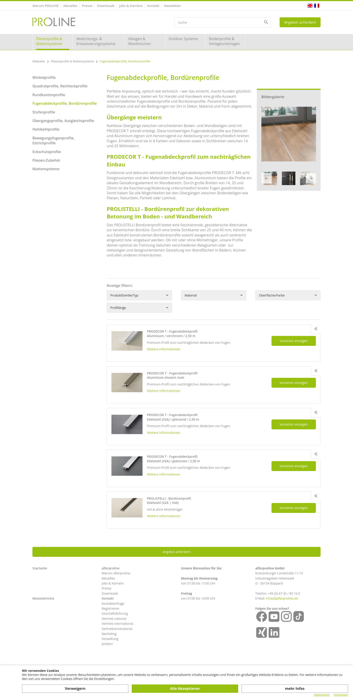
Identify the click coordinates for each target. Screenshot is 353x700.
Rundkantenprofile (48, 94)
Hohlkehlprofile (45, 129)
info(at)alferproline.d (281, 598)
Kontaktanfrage (113, 603)
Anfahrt (107, 644)
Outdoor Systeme (183, 38)
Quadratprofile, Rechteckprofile (59, 86)
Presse (87, 5)
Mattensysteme (45, 168)
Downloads (106, 5)
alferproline (110, 568)
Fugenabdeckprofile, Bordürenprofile (64, 103)
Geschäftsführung (115, 613)
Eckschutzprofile (46, 151)
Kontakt (153, 5)
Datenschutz (322, 695)
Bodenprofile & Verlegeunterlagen (224, 41)
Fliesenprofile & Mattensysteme (49, 41)
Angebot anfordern (300, 22)
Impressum (341, 695)
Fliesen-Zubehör (46, 160)
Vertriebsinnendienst (117, 629)
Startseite (39, 568)
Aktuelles (70, 5)
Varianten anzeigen (294, 341)
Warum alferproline (116, 573)
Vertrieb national (114, 618)
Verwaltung (110, 639)
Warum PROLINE (45, 5)
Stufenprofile (43, 112)
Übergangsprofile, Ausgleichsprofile (63, 120)
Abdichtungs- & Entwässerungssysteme (95, 41)
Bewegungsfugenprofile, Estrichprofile (53, 140)
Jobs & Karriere (131, 5)
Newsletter (172, 5)
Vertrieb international (117, 623)
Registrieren (110, 608)
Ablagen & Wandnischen (139, 41)
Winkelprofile (44, 77)
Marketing (109, 634)
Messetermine (43, 598)
